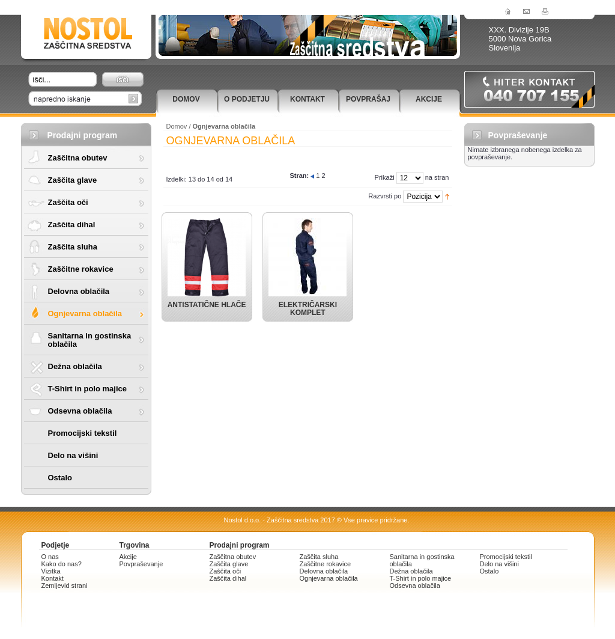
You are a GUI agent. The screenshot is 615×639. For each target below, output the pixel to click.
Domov (185, 99)
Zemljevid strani (64, 585)
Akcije (429, 99)
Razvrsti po (384, 196)
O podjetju (247, 99)
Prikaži (385, 177)
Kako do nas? (61, 563)
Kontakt (307, 99)
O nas (50, 556)
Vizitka (51, 571)
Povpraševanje (141, 563)
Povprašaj (368, 99)
